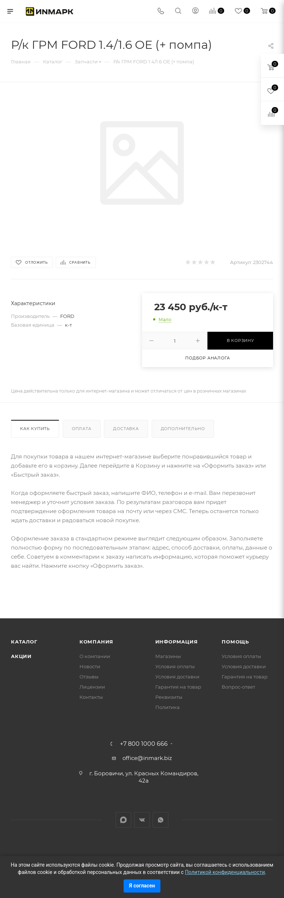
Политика (167, 707)
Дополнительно (183, 428)
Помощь (235, 642)
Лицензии (92, 687)
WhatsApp (160, 820)
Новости (89, 666)
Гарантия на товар (178, 687)
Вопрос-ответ (238, 687)
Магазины (168, 656)
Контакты (91, 697)
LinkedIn (123, 820)
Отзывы (88, 677)
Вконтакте (142, 820)
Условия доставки (177, 677)
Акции (21, 656)
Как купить (35, 428)
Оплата (82, 428)
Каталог (24, 642)
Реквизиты (168, 697)
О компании (94, 656)
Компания (96, 642)
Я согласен (142, 886)
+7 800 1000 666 (144, 744)
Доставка (126, 428)
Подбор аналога (207, 358)
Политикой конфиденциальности (225, 872)
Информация (176, 642)
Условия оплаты (175, 666)
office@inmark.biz (147, 758)
